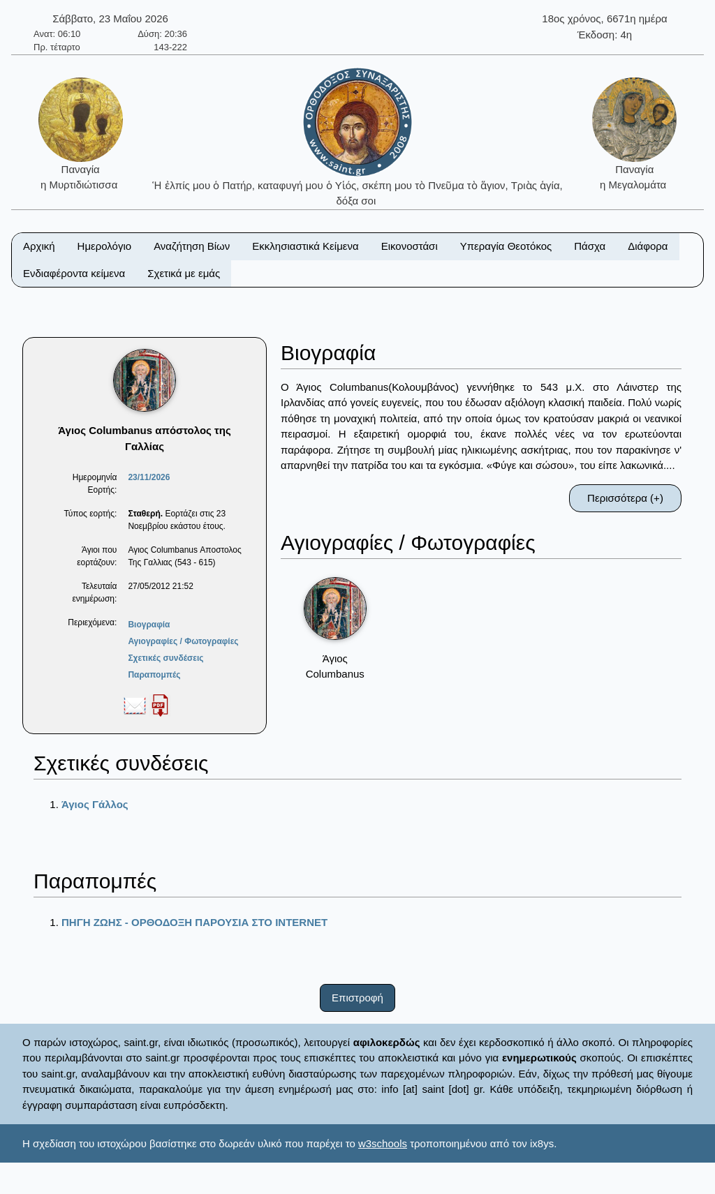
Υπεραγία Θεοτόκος (506, 246)
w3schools (382, 1143)
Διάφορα (648, 246)
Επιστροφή (357, 997)
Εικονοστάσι (409, 246)
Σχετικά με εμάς (183, 273)
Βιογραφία (149, 624)
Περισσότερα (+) (625, 498)
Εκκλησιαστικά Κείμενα (305, 246)
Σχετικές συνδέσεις (165, 658)
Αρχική (39, 246)
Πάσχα (589, 246)
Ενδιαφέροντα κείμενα (74, 273)
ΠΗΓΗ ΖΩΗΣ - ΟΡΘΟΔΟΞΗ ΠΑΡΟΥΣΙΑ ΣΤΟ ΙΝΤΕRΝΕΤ (194, 922)
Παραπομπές (154, 675)
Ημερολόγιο (105, 246)
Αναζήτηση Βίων (192, 246)
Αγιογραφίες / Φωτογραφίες (183, 641)
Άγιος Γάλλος (94, 804)
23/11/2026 (149, 477)
